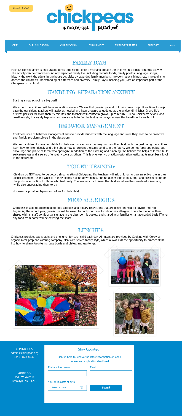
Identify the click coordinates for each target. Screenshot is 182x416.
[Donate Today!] (21, 8)
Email (93, 367)
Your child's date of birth (63, 382)
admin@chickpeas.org (24, 353)
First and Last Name (59, 367)
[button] (39, 45)
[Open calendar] (81, 387)
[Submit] (106, 388)
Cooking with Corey (144, 237)
